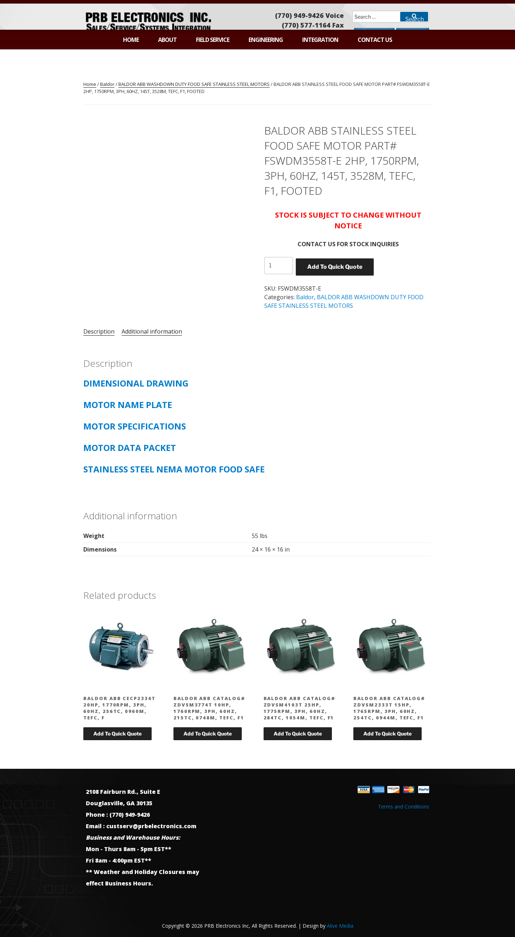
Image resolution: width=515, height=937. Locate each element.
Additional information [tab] (152, 331)
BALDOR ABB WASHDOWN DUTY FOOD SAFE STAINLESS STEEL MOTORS (194, 84)
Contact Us (375, 40)
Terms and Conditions (403, 806)
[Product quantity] (278, 265)
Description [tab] (98, 331)
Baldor (107, 84)
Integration (320, 40)
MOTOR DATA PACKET (129, 447)
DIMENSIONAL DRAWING (135, 383)
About (167, 40)
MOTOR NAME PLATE (127, 405)
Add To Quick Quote (334, 266)
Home (131, 40)
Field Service (212, 40)
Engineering (266, 40)
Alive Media (340, 925)
